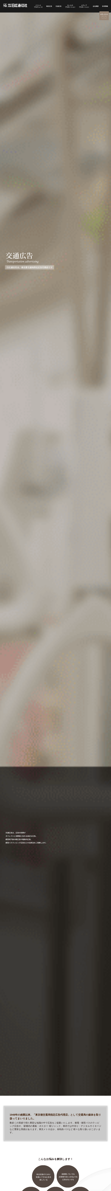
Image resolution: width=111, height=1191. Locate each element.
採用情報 (105, 6)
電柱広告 (49, 6)
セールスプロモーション (70, 6)
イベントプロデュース (38, 6)
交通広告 (58, 6)
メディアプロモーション (84, 6)
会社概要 (96, 6)
